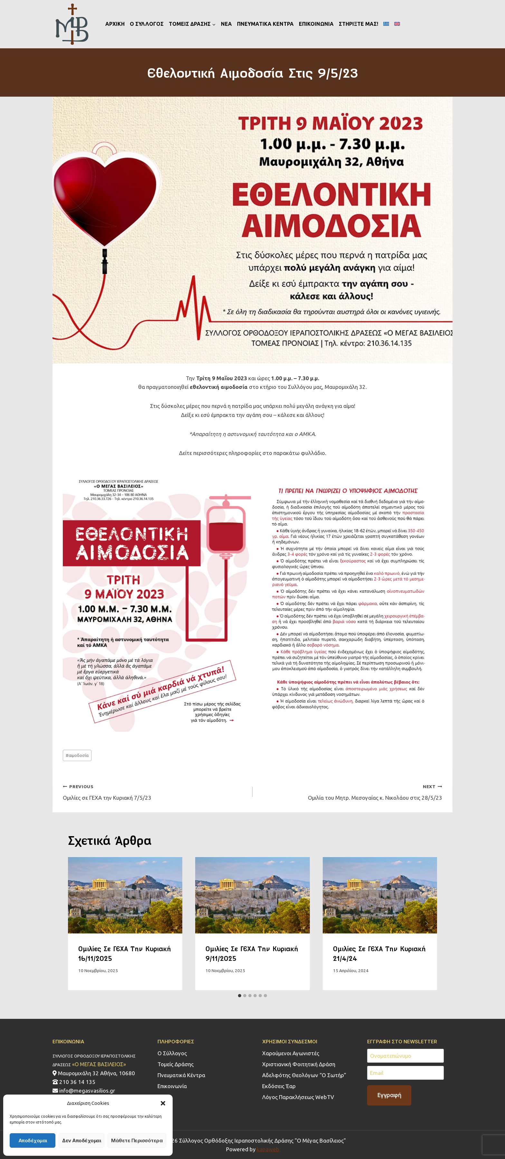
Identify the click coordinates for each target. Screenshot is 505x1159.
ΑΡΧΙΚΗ (115, 24)
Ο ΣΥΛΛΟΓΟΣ (147, 24)
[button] (163, 1103)
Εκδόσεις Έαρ (279, 1086)
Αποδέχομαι (32, 1140)
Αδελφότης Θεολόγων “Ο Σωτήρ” (304, 1075)
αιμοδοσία (77, 755)
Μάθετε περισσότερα (137, 1140)
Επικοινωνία (172, 1086)
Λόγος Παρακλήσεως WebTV (298, 1097)
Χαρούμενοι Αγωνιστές (290, 1053)
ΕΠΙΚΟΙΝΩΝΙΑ (316, 24)
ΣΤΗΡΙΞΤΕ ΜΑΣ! (358, 24)
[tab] (239, 995)
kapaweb (268, 1149)
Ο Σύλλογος (172, 1053)
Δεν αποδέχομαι (81, 1140)
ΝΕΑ (226, 24)
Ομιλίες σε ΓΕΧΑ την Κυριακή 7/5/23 (155, 791)
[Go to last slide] (78, 923)
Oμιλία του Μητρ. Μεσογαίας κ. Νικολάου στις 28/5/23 (350, 791)
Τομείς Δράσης (175, 1064)
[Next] (426, 923)
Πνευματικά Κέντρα (181, 1075)
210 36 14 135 (73, 1082)
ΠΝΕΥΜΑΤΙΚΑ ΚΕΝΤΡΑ (265, 24)
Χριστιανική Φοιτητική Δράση (298, 1064)
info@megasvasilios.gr (83, 1090)
